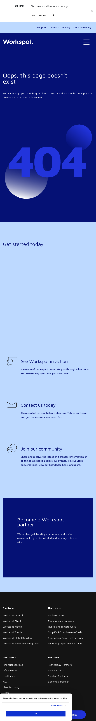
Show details (56, 706)
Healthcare (9, 676)
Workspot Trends (12, 632)
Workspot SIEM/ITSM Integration (21, 643)
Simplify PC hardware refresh (65, 632)
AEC (5, 681)
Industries (9, 657)
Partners (53, 657)
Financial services (13, 664)
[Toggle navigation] (86, 42)
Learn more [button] (43, 15)
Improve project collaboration (65, 643)
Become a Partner (58, 681)
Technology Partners (60, 664)
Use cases (54, 607)
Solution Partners (58, 676)
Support (41, 27)
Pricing (66, 27)
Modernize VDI (56, 615)
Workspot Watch (12, 626)
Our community (82, 27)
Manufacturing (11, 687)
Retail (6, 692)
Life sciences (10, 670)
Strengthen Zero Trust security (65, 637)
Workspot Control (13, 615)
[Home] (18, 42)
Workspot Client (12, 621)
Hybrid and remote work (62, 626)
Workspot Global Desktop (17, 637)
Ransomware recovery (61, 621)
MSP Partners (56, 670)
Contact (54, 27)
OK (36, 713)
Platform (9, 607)
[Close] (92, 11)
